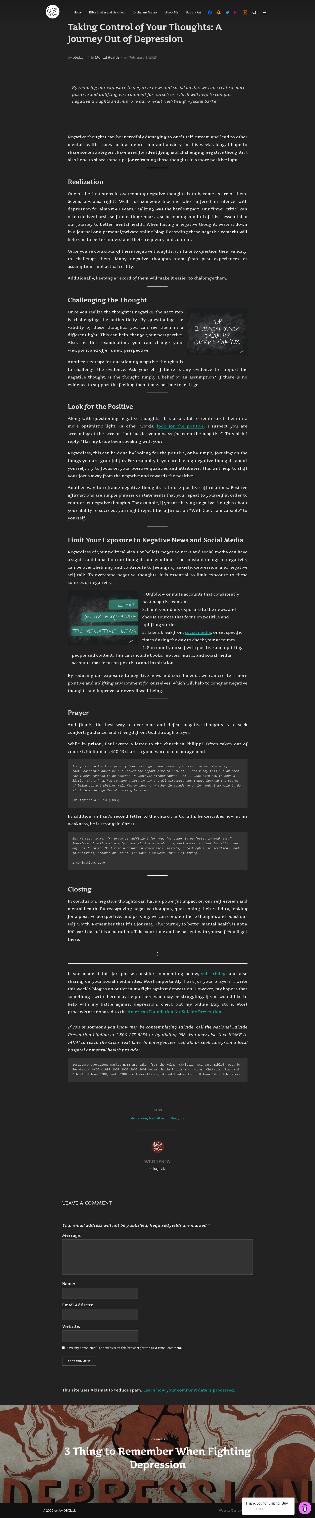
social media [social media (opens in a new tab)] (198, 632)
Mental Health (107, 57)
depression (139, 1118)
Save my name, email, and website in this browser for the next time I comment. (124, 1348)
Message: (71, 1235)
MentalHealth (159, 1118)
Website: (71, 1326)
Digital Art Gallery (145, 12)
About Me (171, 12)
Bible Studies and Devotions (107, 12)
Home (78, 12)
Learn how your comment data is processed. (189, 1390)
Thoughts (177, 1118)
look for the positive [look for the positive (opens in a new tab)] (180, 426)
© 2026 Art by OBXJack (59, 1510)
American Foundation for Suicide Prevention (174, 1011)
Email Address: (77, 1305)
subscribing (213, 973)
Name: (68, 1283)
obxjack (79, 57)
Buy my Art (196, 12)
